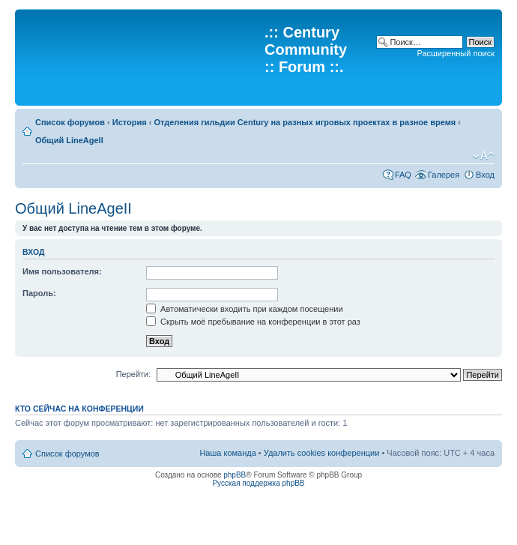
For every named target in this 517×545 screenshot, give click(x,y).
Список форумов (70, 122)
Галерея (443, 174)
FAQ (403, 174)
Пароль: (39, 293)
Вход (485, 174)
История (129, 122)
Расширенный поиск (456, 53)
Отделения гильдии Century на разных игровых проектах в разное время (305, 122)
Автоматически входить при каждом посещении (244, 308)
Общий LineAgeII (69, 140)
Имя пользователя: (62, 271)
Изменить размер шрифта (484, 156)
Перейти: (133, 374)
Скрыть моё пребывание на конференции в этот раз (253, 321)
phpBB (234, 475)
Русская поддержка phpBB (258, 483)
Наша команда (227, 452)
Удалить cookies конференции (322, 452)
